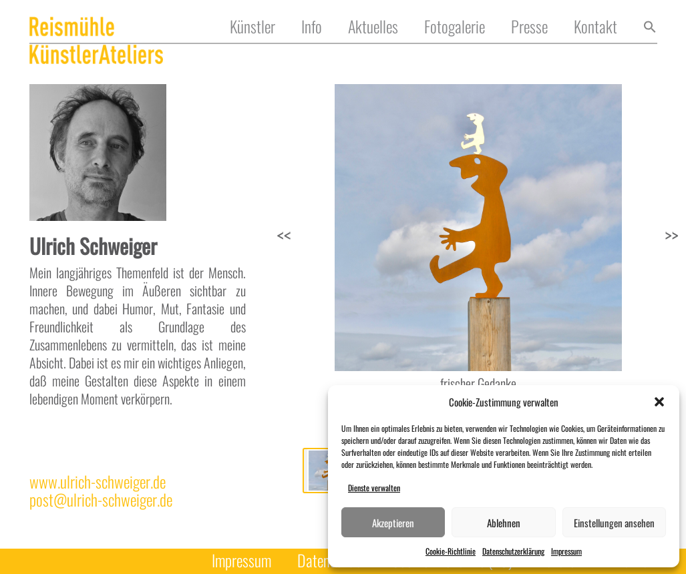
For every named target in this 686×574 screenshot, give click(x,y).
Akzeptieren (393, 522)
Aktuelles (373, 27)
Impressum (566, 551)
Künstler (252, 27)
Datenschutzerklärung (513, 551)
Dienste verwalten (374, 487)
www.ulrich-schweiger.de (97, 482)
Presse (529, 27)
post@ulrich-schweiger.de (100, 500)
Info (311, 27)
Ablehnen (503, 522)
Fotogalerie (454, 27)
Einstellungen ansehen (614, 522)
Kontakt (595, 27)
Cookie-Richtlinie (450, 551)
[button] (659, 401)
